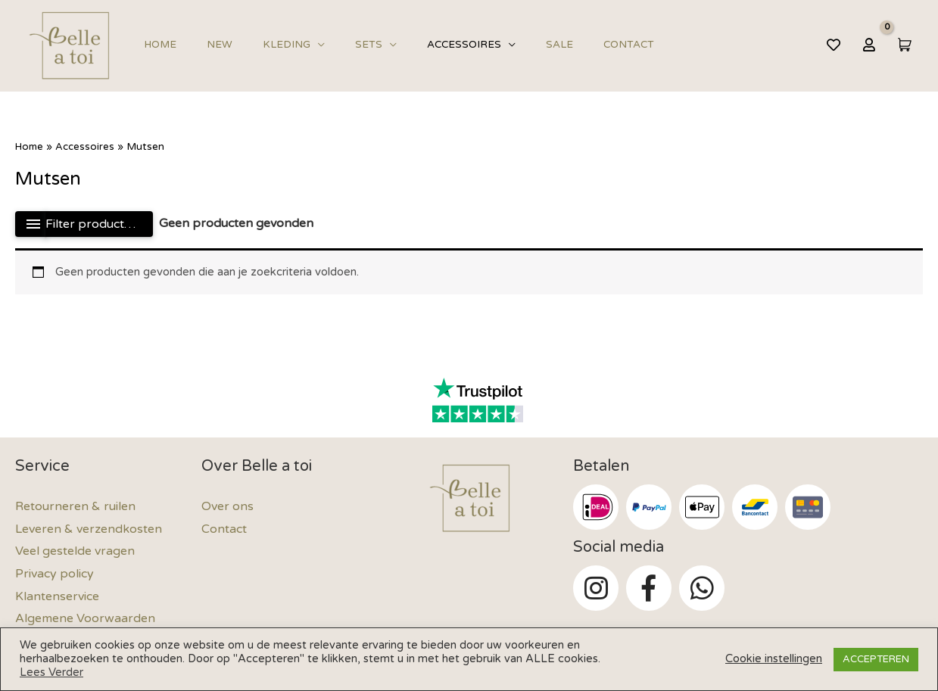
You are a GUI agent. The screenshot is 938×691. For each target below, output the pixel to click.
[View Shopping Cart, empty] (903, 44)
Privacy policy (54, 573)
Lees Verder (51, 672)
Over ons (227, 506)
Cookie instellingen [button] (773, 658)
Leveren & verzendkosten (88, 529)
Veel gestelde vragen (75, 551)
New (205, 45)
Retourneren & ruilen (75, 506)
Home (155, 45)
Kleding (262, 45)
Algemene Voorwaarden (85, 618)
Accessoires (420, 45)
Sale (505, 45)
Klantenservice (57, 596)
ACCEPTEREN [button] (876, 659)
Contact (565, 45)
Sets (334, 45)
